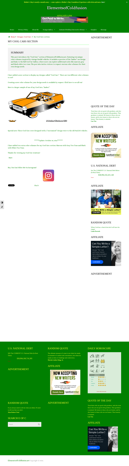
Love (92, 379)
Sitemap (103, 30)
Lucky (92, 385)
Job (92, 381)
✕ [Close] (126, 2)
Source (92, 177)
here (102, 2)
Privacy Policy (23, 30)
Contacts (93, 383)
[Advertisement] (106, 71)
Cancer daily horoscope (101, 391)
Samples (94, 30)
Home (12, 30)
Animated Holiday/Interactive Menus (72, 30)
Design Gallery (48, 30)
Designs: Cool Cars (24, 37)
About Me (35, 30)
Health (92, 377)
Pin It (36, 185)
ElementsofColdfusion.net (18, 461)
